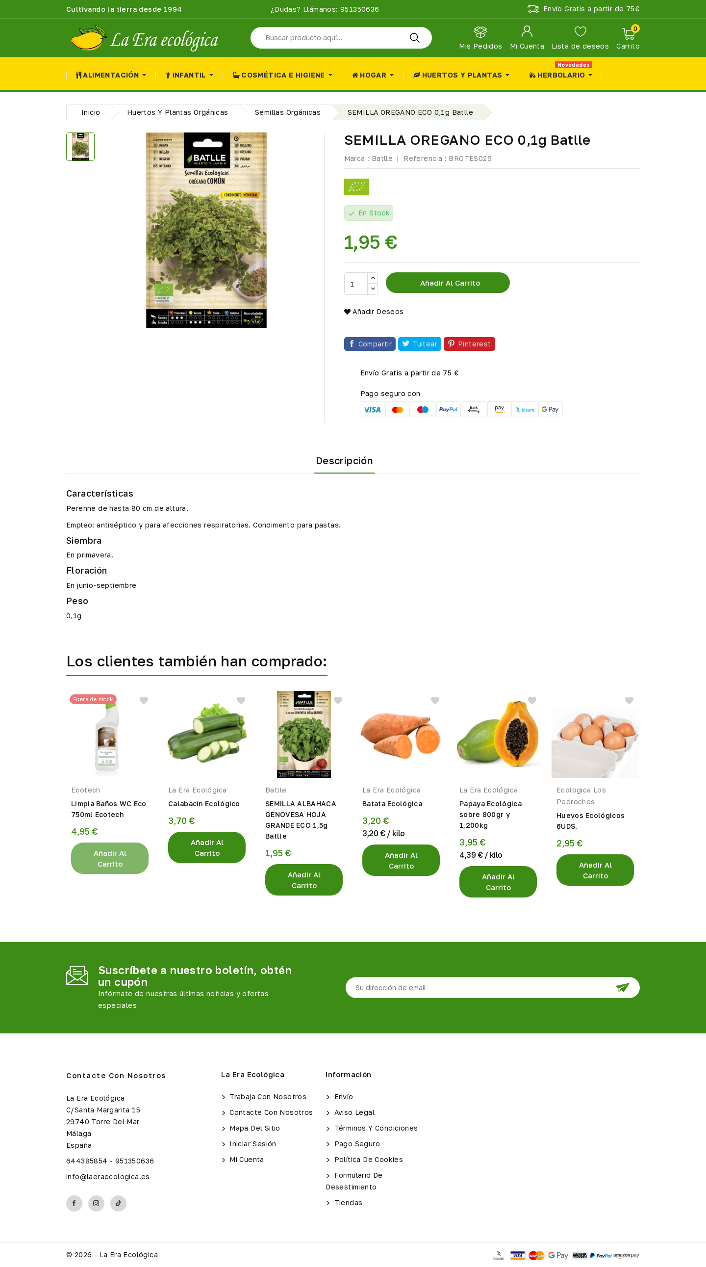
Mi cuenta (245, 1159)
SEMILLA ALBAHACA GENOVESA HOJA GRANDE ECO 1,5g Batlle (300, 819)
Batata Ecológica (392, 803)
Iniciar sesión (252, 1143)
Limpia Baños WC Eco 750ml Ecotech (109, 808)
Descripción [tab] (344, 460)
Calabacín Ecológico (204, 803)
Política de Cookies (367, 1159)
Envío (342, 1096)
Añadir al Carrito (110, 858)
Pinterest (474, 344)
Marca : (357, 158)
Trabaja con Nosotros (266, 1096)
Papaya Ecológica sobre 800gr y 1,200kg (490, 814)
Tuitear (424, 344)
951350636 (358, 9)
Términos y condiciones (375, 1128)
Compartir (375, 344)
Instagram (96, 1203)
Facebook (74, 1203)
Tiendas (347, 1202)
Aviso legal (353, 1112)
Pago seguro (356, 1143)
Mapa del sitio (253, 1128)
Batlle (382, 158)
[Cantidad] (356, 283)
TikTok (118, 1203)
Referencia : (425, 158)
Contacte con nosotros (116, 1075)
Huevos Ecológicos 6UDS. (590, 820)
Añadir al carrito (449, 282)
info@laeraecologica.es (108, 1176)
